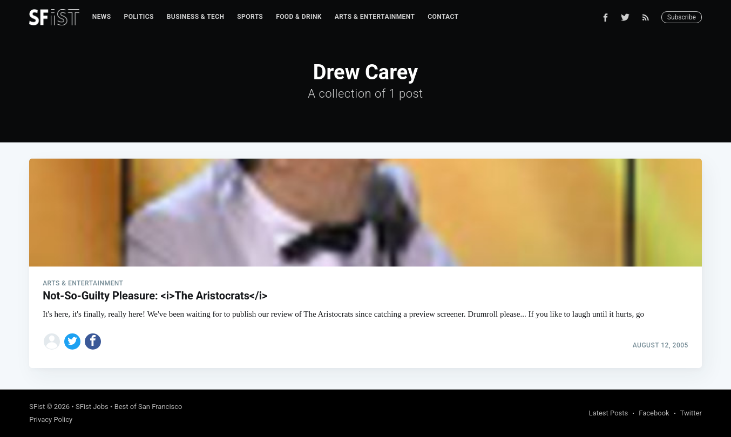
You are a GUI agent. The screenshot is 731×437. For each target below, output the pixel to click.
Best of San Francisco (148, 406)
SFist (37, 406)
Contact (443, 17)
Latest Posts (608, 413)
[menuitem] (102, 17)
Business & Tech (196, 17)
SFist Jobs (92, 406)
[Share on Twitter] (72, 341)
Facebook (654, 413)
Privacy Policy (50, 419)
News (101, 17)
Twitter (691, 413)
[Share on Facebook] (93, 341)
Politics (139, 17)
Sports (250, 17)
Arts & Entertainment (375, 17)
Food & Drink (299, 17)
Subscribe (681, 17)
